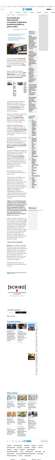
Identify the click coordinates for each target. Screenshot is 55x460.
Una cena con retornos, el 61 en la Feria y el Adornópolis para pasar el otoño (16, 34)
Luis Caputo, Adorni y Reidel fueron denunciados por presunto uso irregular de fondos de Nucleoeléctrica (16, 39)
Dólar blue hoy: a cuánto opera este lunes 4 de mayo (21, 405)
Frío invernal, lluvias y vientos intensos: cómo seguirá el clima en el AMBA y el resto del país (34, 128)
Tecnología (38, 451)
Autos (21, 451)
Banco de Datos (11, 447)
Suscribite (21, 312)
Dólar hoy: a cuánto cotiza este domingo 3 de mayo (34, 182)
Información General (12, 451)
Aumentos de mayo (41, 6)
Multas (20, 455)
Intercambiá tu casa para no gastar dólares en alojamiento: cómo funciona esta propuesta (22, 432)
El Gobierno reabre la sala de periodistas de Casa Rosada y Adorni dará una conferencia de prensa (11, 336)
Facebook (10, 441)
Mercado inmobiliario (32, 6)
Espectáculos (29, 451)
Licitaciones (28, 455)
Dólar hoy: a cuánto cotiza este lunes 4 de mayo (11, 405)
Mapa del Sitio (10, 453)
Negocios (39, 12)
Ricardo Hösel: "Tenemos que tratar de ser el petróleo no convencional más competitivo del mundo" (33, 89)
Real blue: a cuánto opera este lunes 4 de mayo (11, 422)
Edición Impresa (31, 449)
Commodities (37, 210)
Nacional (9, 449)
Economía (18, 12)
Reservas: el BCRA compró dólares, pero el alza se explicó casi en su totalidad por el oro (32, 425)
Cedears (41, 210)
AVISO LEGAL (40, 453)
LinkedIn (16, 441)
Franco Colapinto (49, 6)
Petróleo (14, 6)
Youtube (19, 441)
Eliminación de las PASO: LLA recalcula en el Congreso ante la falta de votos (26, 87)
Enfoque (9, 6)
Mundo (16, 449)
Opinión (46, 12)
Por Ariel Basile (20, 342)
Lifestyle (40, 447)
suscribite (48, 9)
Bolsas (33, 210)
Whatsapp (22, 441)
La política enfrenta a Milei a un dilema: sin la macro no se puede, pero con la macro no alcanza (22, 336)
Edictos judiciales (11, 455)
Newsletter (44, 441)
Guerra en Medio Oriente (22, 6)
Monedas (30, 210)
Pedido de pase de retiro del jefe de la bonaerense (16, 272)
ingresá (52, 9)
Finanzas (25, 12)
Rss (44, 451)
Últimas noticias (18, 445)
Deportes (22, 449)
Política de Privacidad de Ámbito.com (25, 453)
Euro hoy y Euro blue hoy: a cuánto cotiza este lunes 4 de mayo (32, 406)
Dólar (11, 12)
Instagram (13, 441)
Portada (9, 445)
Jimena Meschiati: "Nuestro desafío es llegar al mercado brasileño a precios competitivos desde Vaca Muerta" (32, 74)
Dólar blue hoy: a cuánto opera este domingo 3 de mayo (11, 432)
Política (32, 12)
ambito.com (9, 273)
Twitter (7, 441)
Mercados (19, 447)
